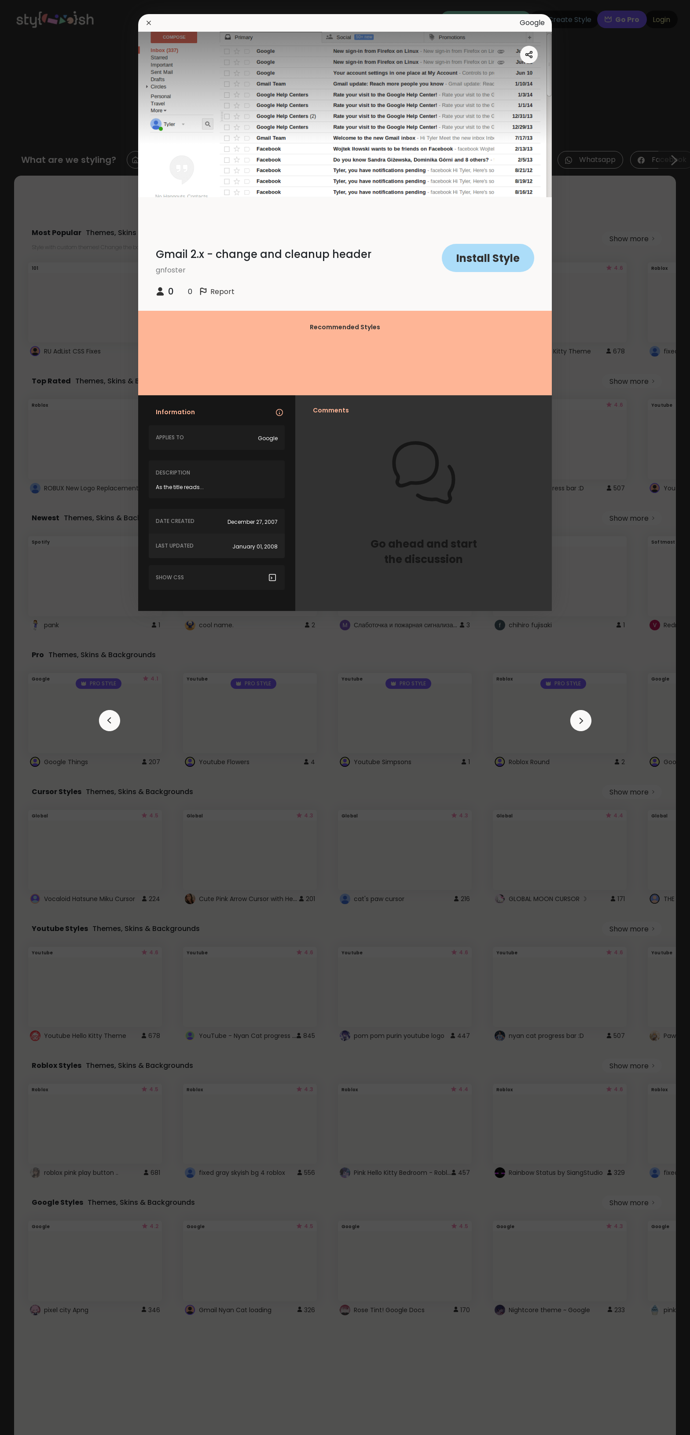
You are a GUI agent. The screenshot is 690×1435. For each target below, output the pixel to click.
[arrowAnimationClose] (110, 721)
